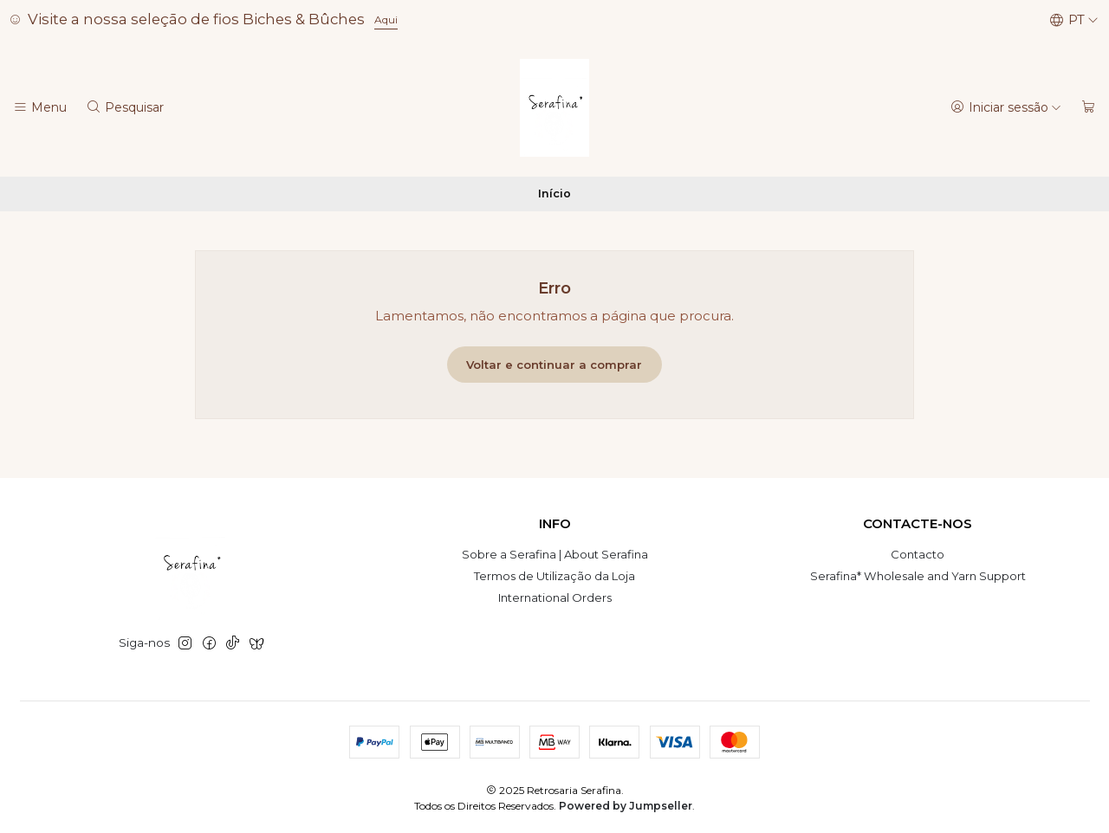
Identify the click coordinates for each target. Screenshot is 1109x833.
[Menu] (40, 107)
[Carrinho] (1088, 107)
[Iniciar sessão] (1006, 107)
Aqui (386, 19)
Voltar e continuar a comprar (554, 364)
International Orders (555, 597)
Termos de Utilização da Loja (554, 576)
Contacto (917, 554)
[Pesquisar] (124, 107)
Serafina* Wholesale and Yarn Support (918, 576)
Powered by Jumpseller (625, 805)
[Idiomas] (1073, 20)
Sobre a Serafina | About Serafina (555, 554)
